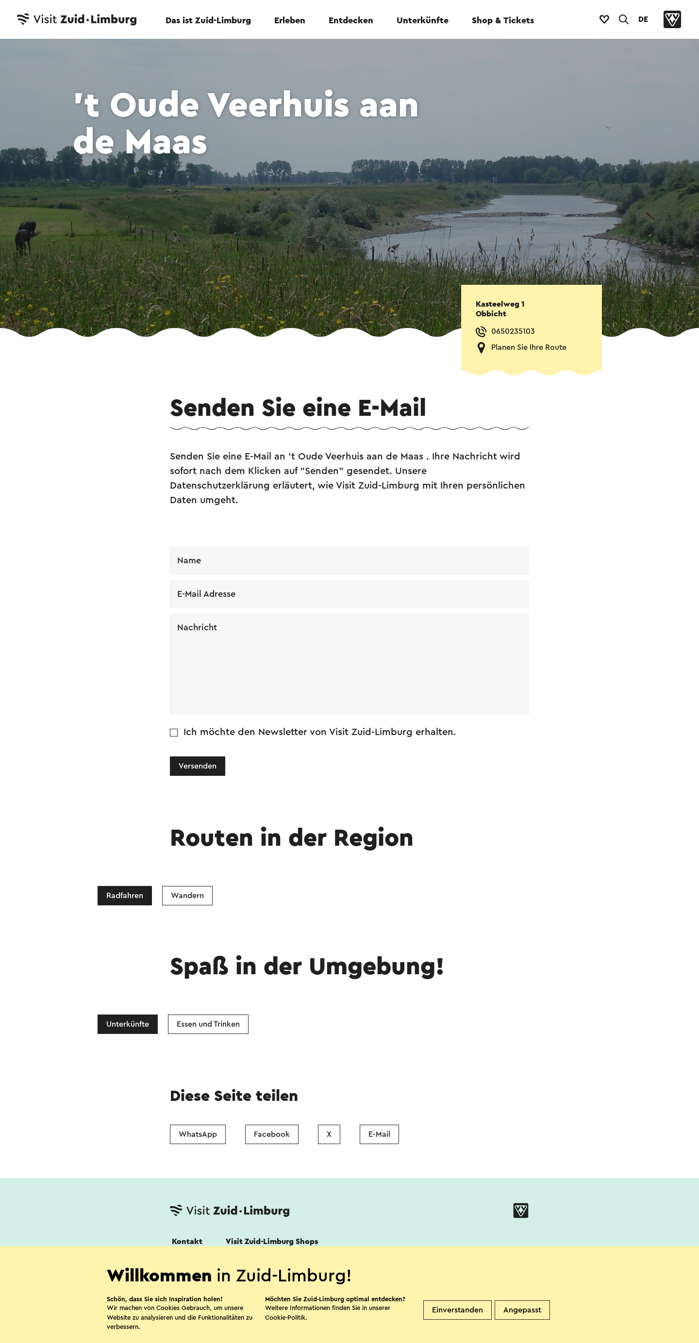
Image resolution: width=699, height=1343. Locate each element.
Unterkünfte (423, 20)
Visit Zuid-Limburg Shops (272, 1241)
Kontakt (187, 1241)
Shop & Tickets (503, 20)
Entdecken (351, 20)
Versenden (197, 766)
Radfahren (124, 896)
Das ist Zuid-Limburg (208, 20)
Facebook (272, 1134)
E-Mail (379, 1134)
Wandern (187, 896)
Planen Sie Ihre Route (528, 347)
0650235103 (513, 331)
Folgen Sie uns (195, 1268)
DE (643, 19)
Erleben (289, 20)
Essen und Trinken (208, 1024)
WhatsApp (198, 1134)
